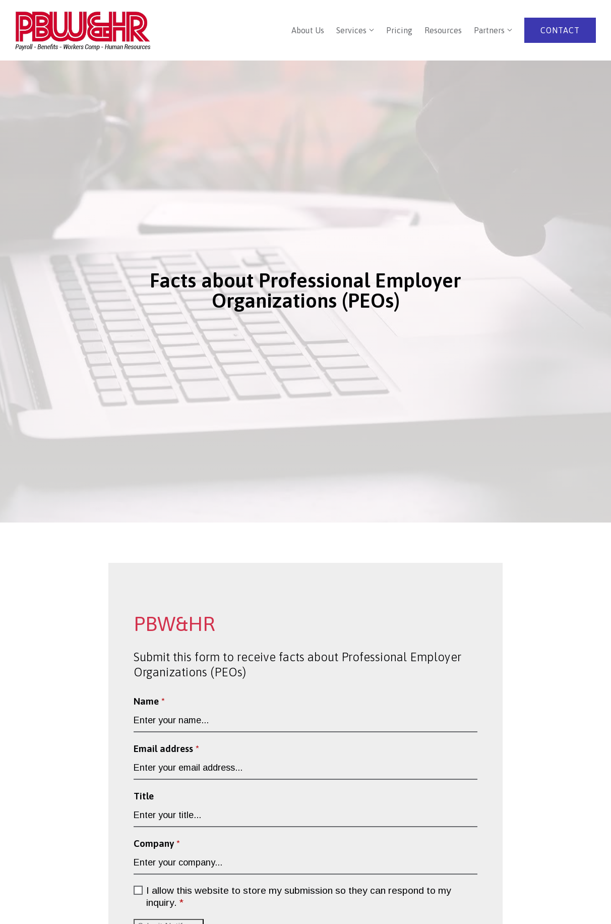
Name (149, 701)
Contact (560, 30)
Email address (166, 748)
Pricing (399, 30)
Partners (489, 30)
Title (144, 795)
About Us (307, 30)
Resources (443, 30)
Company (157, 843)
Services (351, 30)
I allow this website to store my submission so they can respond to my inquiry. (298, 897)
